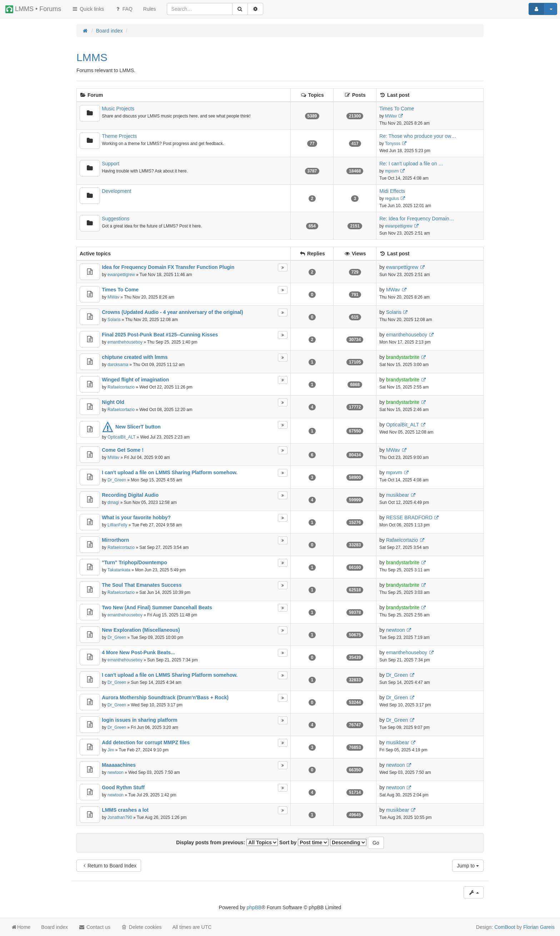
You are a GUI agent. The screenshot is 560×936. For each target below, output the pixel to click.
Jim (111, 749)
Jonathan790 (120, 817)
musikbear (397, 495)
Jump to (468, 866)
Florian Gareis (539, 927)
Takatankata (119, 569)
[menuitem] (149, 9)
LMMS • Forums (33, 9)
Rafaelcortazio (121, 387)
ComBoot (504, 927)
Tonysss (392, 143)
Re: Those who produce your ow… (417, 136)
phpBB (253, 907)
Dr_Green (117, 479)
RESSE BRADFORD (409, 517)
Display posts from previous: (227, 842)
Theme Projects (119, 136)
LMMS (92, 57)
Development (116, 191)
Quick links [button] (88, 9)
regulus (392, 198)
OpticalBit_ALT (121, 437)
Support (110, 163)
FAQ (123, 9)
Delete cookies (141, 927)
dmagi (113, 502)
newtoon (395, 630)
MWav (391, 116)
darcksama (118, 364)
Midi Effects (392, 191)
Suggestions (115, 218)
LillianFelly (118, 524)
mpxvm (392, 171)
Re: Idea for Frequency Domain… (416, 218)
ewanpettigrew (398, 226)
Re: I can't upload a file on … (411, 163)
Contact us (94, 927)
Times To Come (396, 108)
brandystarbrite (402, 357)
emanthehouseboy (125, 342)
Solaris (114, 319)
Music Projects (118, 108)
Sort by (304, 842)
